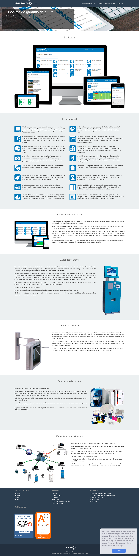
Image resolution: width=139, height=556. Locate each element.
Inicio (35, 3)
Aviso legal (55, 499)
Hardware (17, 497)
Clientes (100, 3)
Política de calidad (57, 503)
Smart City (17, 493)
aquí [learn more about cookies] (121, 546)
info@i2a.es (95, 499)
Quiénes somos (110, 3)
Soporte (16, 499)
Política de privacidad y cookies (61, 501)
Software (17, 495)
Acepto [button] (119, 550)
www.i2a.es (95, 501)
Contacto (120, 3)
